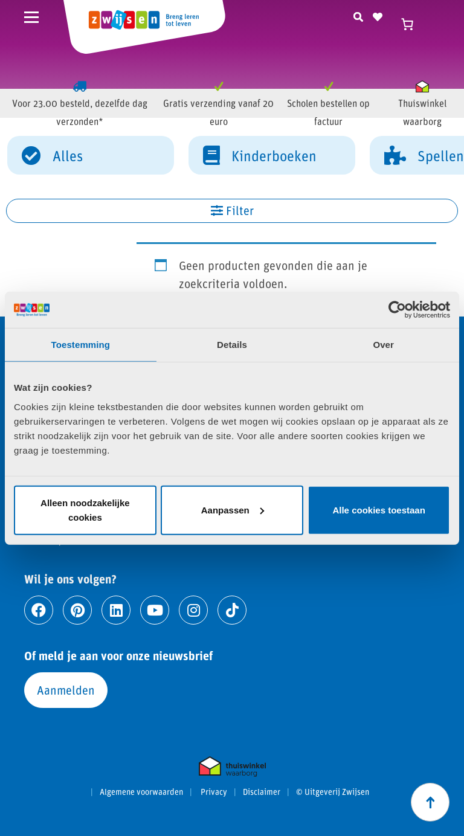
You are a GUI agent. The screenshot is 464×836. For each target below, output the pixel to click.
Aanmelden (66, 690)
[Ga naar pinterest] (77, 610)
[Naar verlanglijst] (377, 15)
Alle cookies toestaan (378, 509)
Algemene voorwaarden (141, 791)
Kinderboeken (260, 154)
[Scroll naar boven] (430, 802)
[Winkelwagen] (412, 24)
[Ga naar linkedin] (116, 610)
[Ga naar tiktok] (232, 610)
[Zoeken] (358, 15)
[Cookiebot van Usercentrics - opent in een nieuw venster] (397, 310)
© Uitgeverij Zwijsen (332, 791)
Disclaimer (261, 791)
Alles (52, 154)
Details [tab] (232, 344)
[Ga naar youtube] (154, 610)
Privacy (214, 791)
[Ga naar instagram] (193, 610)
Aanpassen (232, 509)
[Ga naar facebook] (38, 610)
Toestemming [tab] (81, 344)
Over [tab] (383, 344)
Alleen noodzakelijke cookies (85, 509)
